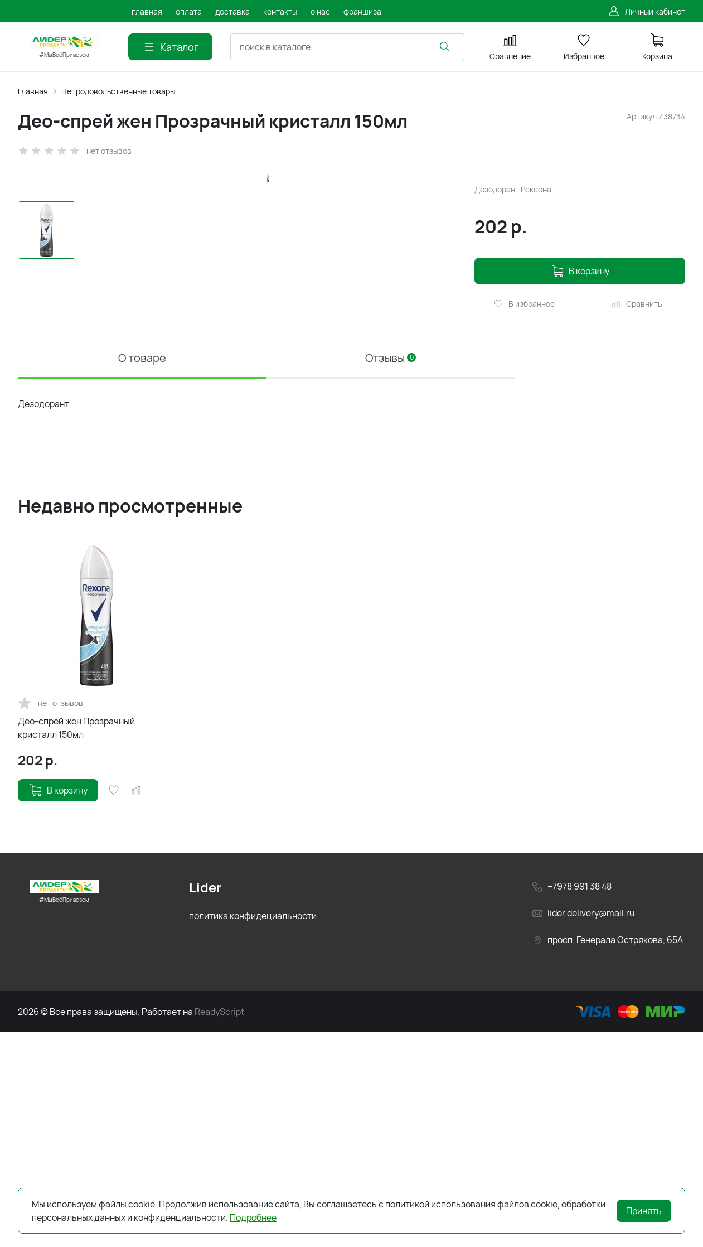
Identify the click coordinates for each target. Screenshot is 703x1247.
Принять (644, 1211)
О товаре (142, 573)
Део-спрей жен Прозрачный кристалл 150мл (76, 943)
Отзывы (390, 573)
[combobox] (347, 46)
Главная (33, 91)
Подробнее (253, 1217)
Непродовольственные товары (118, 91)
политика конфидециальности (253, 1131)
